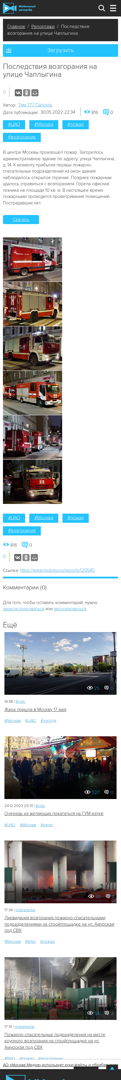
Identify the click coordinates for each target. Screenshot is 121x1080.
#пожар (75, 124)
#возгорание (22, 137)
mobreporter (25, 910)
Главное (16, 26)
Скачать (21, 219)
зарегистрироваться (23, 608)
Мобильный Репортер (19, 8)
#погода (48, 720)
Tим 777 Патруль (35, 104)
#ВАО (30, 941)
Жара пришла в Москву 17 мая (35, 709)
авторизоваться (70, 608)
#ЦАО (14, 124)
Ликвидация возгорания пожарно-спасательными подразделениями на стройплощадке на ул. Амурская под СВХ (59, 924)
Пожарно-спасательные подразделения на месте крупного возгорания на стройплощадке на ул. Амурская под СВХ (54, 1041)
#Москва (43, 124)
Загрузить (60, 50)
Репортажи (43, 26)
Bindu (20, 701)
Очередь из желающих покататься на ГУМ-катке (54, 813)
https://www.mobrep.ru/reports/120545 (57, 570)
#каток (47, 824)
